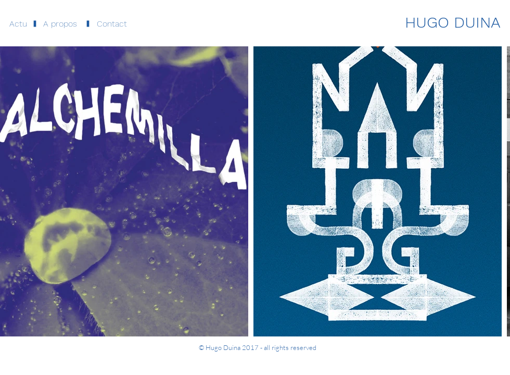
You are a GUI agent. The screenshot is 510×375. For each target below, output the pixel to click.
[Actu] (18, 24)
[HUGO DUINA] (452, 22)
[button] (60, 24)
